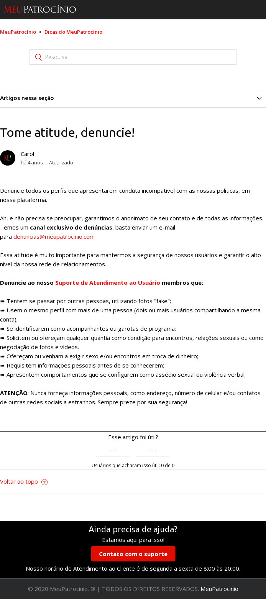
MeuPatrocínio (18, 31)
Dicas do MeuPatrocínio (73, 31)
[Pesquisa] (133, 57)
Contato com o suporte (133, 554)
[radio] (113, 450)
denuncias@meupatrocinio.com (54, 236)
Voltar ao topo (24, 481)
